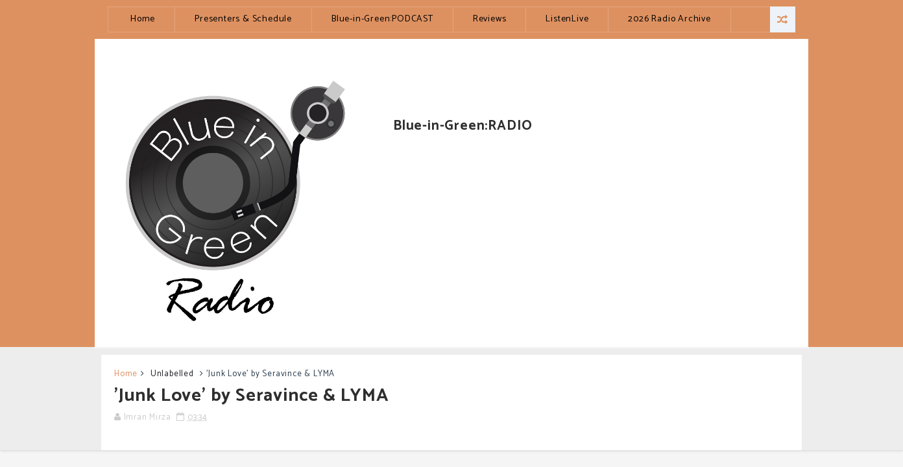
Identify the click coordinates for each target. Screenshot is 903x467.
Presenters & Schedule (243, 19)
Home (142, 19)
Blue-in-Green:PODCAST (382, 19)
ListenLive (567, 19)
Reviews (490, 19)
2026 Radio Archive (669, 19)
